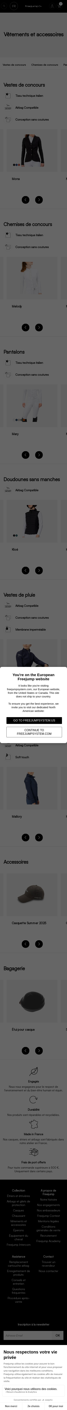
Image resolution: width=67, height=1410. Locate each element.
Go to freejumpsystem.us (34, 720)
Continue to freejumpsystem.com (34, 732)
